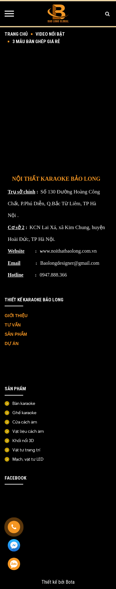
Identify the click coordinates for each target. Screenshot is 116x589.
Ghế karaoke (24, 413)
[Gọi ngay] (14, 527)
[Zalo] (14, 564)
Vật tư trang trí (26, 450)
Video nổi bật (50, 34)
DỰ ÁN (12, 343)
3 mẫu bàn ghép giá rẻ (36, 41)
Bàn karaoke (23, 403)
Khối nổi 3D (23, 440)
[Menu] (9, 13)
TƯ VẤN (13, 324)
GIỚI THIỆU (16, 315)
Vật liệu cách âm (28, 431)
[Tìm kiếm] (107, 13)
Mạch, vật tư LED (28, 459)
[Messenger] (14, 545)
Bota (70, 582)
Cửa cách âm (24, 422)
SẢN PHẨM (16, 334)
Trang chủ (16, 34)
